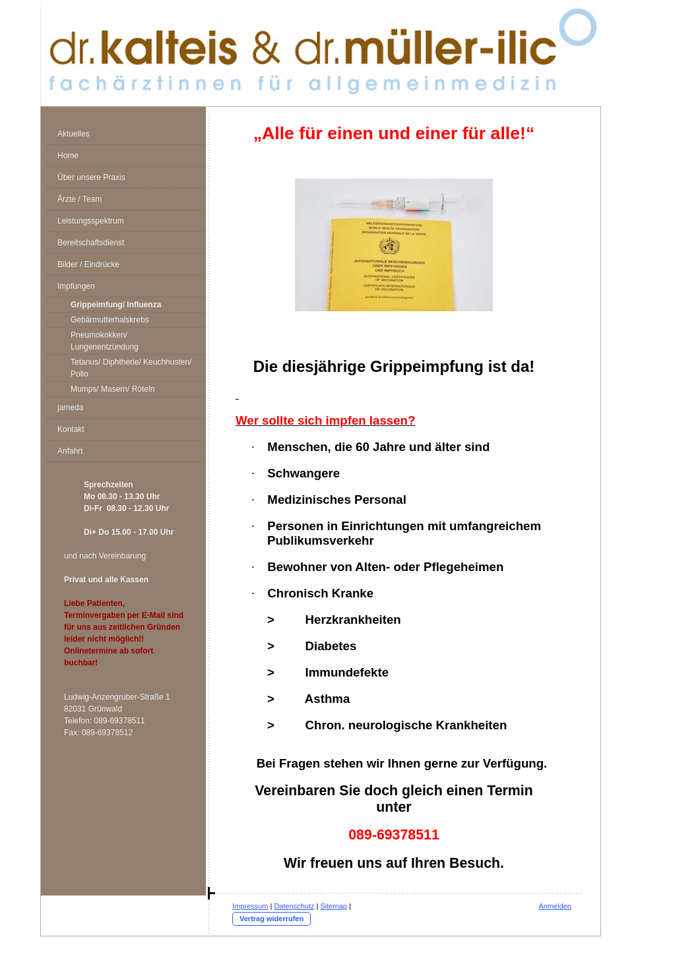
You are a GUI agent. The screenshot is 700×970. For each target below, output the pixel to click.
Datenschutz (294, 906)
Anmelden (554, 906)
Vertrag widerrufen (271, 919)
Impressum (250, 906)
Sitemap (334, 906)
